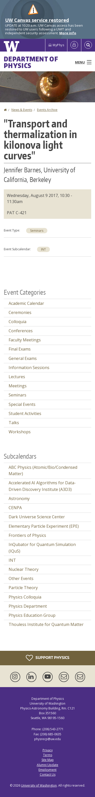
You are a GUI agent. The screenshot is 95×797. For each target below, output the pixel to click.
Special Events (22, 404)
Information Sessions (29, 367)
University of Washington (39, 785)
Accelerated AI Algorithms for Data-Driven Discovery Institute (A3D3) (42, 486)
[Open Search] (88, 45)
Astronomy (19, 498)
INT (43, 249)
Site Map (48, 760)
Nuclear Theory (24, 569)
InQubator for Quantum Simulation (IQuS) (42, 548)
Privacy (48, 750)
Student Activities (25, 413)
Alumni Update (47, 765)
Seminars (36, 230)
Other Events (21, 578)
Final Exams (20, 349)
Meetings (18, 386)
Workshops (20, 432)
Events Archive (47, 110)
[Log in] (74, 45)
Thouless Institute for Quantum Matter (46, 624)
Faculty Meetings (25, 340)
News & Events (21, 110)
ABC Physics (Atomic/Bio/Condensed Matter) (43, 470)
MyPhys (56, 45)
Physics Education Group (32, 615)
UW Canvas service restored (37, 20)
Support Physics (47, 657)
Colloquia (17, 321)
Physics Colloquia (25, 597)
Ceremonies (20, 312)
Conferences (21, 331)
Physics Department (28, 606)
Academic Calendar (26, 303)
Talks (14, 422)
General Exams (23, 358)
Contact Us (47, 774)
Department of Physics (31, 62)
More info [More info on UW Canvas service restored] (67, 33)
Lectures (17, 376)
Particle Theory (23, 587)
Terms (47, 755)
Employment (47, 770)
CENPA (15, 507)
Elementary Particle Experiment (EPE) (44, 526)
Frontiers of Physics (27, 535)
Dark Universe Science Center (37, 517)
